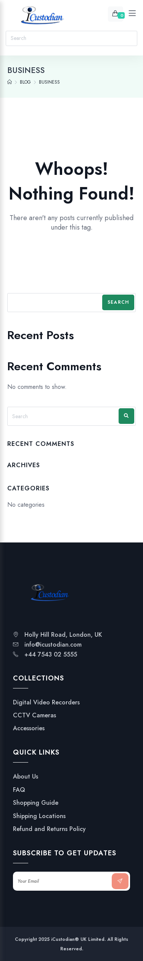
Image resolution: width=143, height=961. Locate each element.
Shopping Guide (35, 803)
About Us (25, 776)
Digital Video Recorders (46, 702)
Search (118, 302)
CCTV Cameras (34, 715)
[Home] (9, 82)
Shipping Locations (39, 816)
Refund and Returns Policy (49, 829)
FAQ (19, 790)
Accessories (29, 728)
